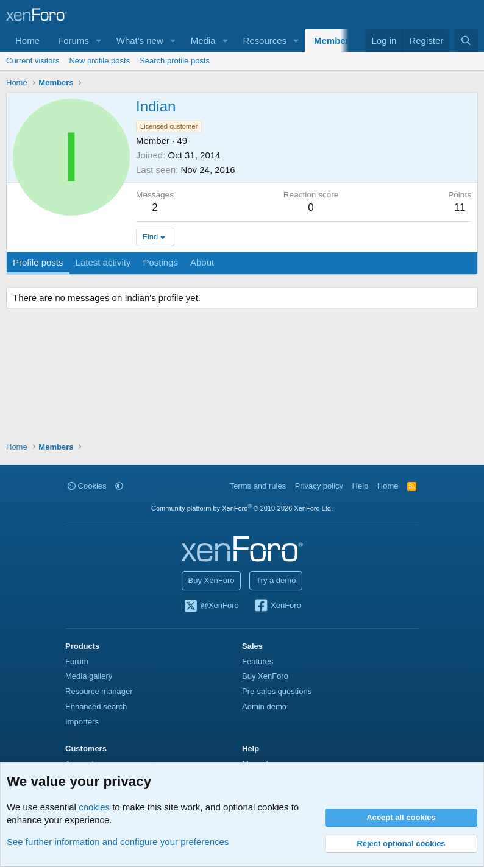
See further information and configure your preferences (118, 842)
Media (203, 40)
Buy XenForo (211, 580)
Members (334, 40)
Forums (73, 40)
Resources (264, 40)
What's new (139, 40)
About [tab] (202, 262)
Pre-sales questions (276, 691)
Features (257, 661)
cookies (94, 807)
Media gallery (88, 676)
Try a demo (276, 580)
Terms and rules (258, 485)
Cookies (87, 485)
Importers (82, 721)
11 (460, 207)
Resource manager (99, 691)
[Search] (466, 40)
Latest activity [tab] (103, 262)
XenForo (277, 606)
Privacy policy (319, 485)
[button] (98, 40)
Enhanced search (96, 706)
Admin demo (264, 706)
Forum (76, 661)
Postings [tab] (160, 262)
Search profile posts (175, 60)
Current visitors (32, 60)
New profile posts (99, 60)
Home (27, 40)
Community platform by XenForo (242, 508)
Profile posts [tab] (38, 262)
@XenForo (211, 606)
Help (360, 485)
